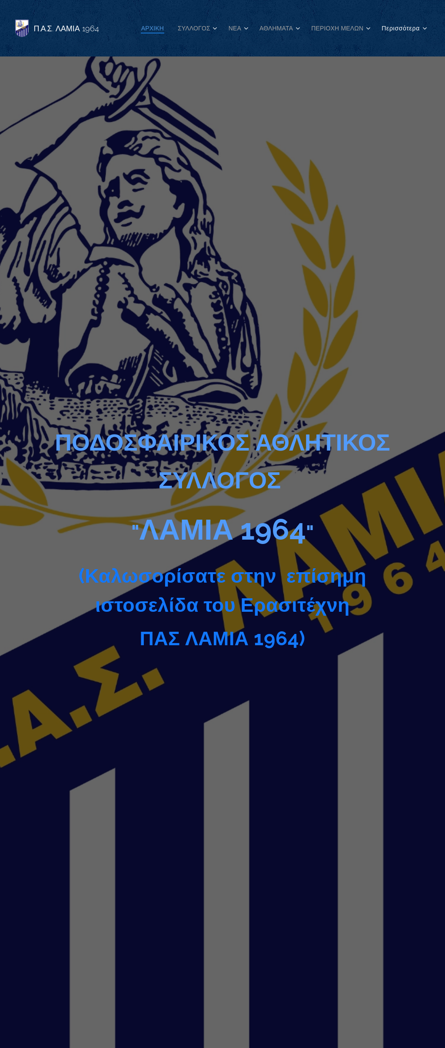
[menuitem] (146, 28)
